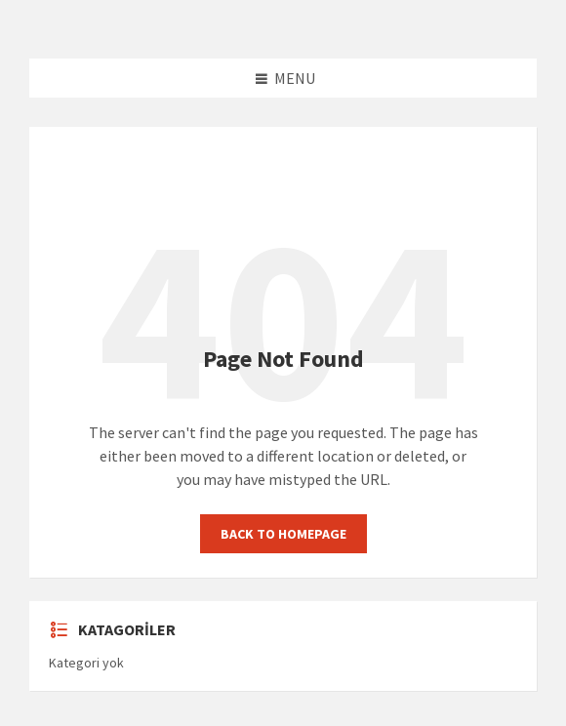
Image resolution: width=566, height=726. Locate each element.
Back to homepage (283, 534)
